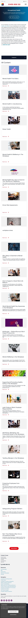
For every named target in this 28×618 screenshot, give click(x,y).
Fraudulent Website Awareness (6, 591)
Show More (14, 548)
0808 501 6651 (6, 44)
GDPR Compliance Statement (6, 582)
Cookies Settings (13, 614)
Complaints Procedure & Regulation (7, 581)
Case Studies (3, 571)
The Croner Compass (5, 590)
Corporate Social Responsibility (6, 578)
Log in (26, 1)
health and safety (5, 26)
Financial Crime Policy (5, 588)
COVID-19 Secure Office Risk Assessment (8, 586)
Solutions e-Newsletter (5, 573)
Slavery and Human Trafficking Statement (8, 585)
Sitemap (2, 574)
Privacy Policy (3, 580)
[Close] (25, 605)
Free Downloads (4, 569)
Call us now (14, 17)
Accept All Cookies (13, 611)
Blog (1, 570)
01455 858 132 (14, 4)
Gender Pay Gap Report (5, 583)
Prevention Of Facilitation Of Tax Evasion (8, 587)
